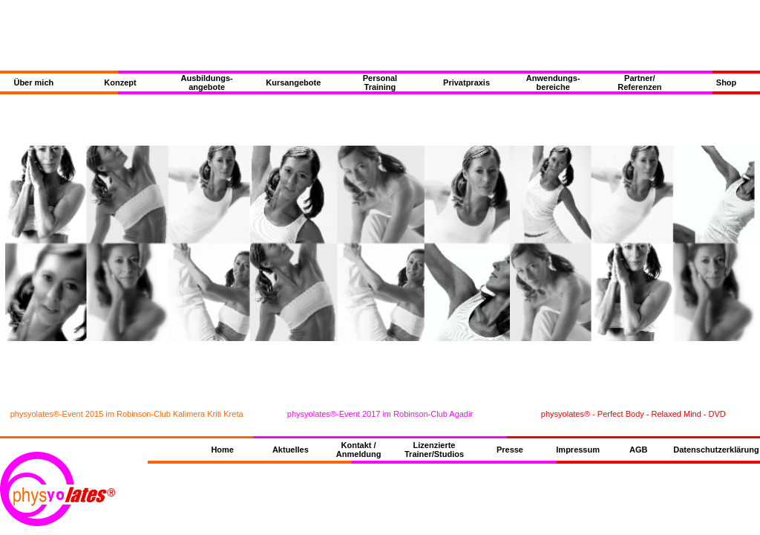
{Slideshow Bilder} (380, 243)
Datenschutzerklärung (716, 449)
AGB (638, 449)
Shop (726, 82)
